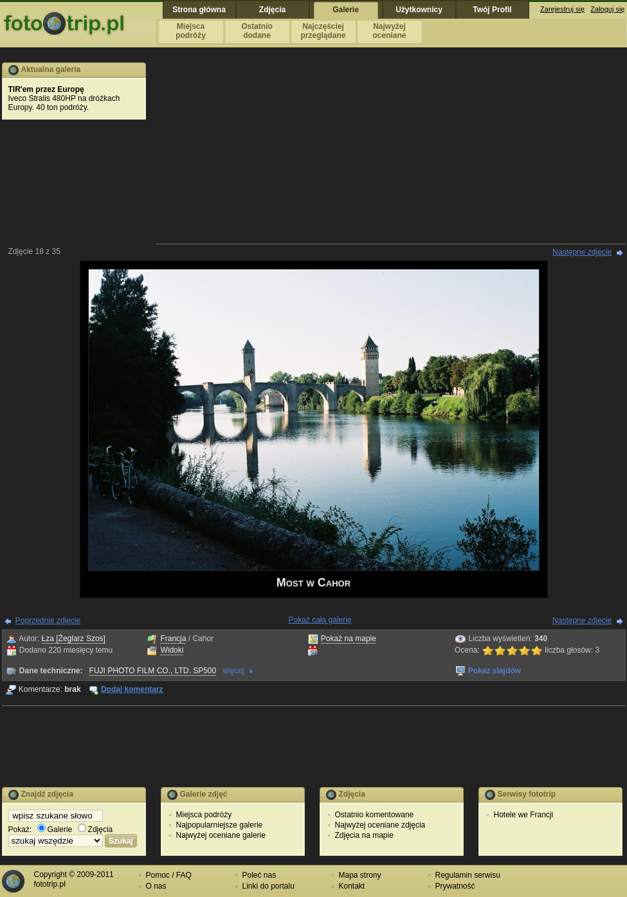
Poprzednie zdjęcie (47, 620)
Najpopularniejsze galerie (219, 824)
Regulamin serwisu (467, 875)
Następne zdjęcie (582, 252)
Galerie (55, 829)
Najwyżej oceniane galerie (221, 835)
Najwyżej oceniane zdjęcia (380, 824)
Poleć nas (259, 875)
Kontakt (352, 886)
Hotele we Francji (524, 814)
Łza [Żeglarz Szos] (73, 638)
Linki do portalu (268, 886)
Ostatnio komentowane (374, 814)
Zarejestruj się (562, 9)
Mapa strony (360, 875)
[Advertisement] (390, 152)
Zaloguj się (607, 9)
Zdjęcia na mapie (364, 835)
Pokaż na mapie (348, 638)
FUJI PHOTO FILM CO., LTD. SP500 (153, 670)
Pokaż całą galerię (319, 619)
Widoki (171, 650)
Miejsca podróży (204, 814)
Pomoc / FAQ (169, 875)
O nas (156, 886)
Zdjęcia (95, 829)
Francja (173, 638)
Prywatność (455, 886)
